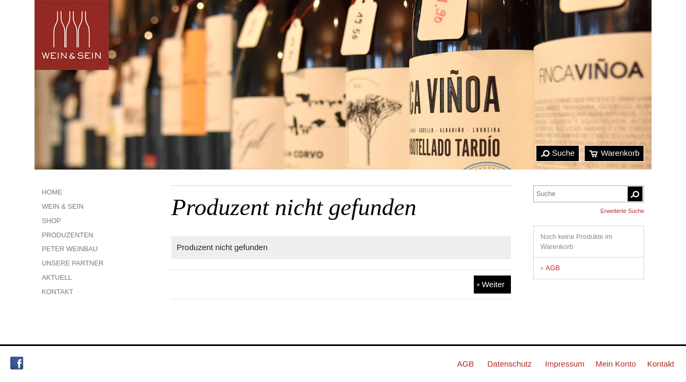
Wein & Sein (63, 206)
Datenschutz (509, 363)
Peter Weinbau (70, 249)
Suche (563, 152)
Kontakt (57, 292)
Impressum (564, 363)
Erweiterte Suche (623, 211)
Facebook (16, 363)
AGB (552, 268)
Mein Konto (616, 363)
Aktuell (57, 277)
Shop (51, 221)
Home (52, 192)
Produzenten (67, 235)
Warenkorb (620, 152)
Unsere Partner (73, 263)
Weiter (493, 284)
